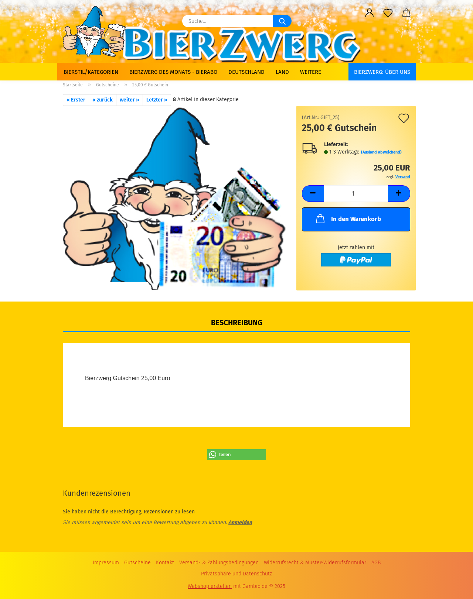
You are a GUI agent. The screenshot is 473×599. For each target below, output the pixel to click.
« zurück (102, 100)
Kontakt (165, 563)
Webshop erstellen (210, 586)
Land (282, 72)
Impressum (106, 563)
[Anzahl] (356, 193)
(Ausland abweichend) (381, 152)
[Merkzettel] (388, 13)
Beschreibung (236, 322)
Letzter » (156, 100)
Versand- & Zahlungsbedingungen (219, 563)
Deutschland (246, 72)
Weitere (310, 72)
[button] (369, 13)
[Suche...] (282, 21)
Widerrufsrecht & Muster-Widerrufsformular (315, 563)
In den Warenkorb (347, 218)
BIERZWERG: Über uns (382, 72)
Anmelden (240, 522)
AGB (376, 563)
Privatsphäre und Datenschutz (236, 574)
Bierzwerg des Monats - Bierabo (173, 72)
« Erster (76, 100)
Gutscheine (137, 563)
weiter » (129, 100)
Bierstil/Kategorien (91, 72)
